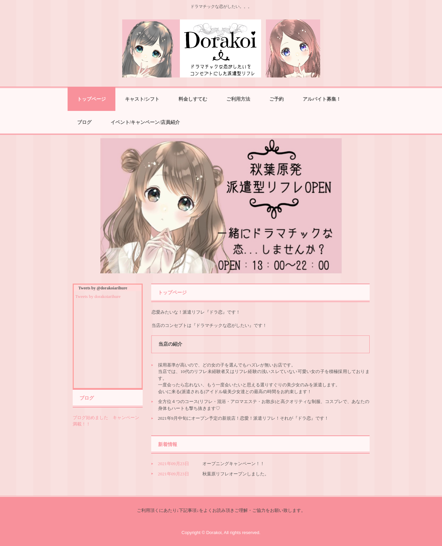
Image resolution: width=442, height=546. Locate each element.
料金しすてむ (193, 99)
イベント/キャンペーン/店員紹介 (145, 122)
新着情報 (167, 444)
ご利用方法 (238, 99)
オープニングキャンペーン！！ (233, 463)
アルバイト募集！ (322, 99)
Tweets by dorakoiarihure (98, 296)
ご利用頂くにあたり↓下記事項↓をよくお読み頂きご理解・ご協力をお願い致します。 (221, 510)
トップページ (91, 99)
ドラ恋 (221, 48)
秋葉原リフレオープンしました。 (235, 473)
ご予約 (276, 99)
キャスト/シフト (142, 99)
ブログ (84, 122)
